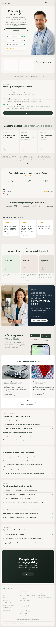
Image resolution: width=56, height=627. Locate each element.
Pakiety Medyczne (24, 606)
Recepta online (23, 598)
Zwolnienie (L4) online (25, 600)
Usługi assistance (7, 607)
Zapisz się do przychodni (39, 320)
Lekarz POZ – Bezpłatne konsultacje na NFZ (28, 602)
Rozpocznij (16, 30)
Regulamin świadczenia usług (44, 597)
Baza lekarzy (23, 615)
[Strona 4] (29, 280)
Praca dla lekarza (6, 600)
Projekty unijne (41, 598)
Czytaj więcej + (9, 394)
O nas (4, 593)
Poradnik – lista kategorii (25, 611)
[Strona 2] (28, 163)
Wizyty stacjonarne (24, 597)
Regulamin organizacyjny (43, 593)
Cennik (21, 608)
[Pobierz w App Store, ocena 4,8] (35, 335)
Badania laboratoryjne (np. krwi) (27, 605)
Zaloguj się (47, 2)
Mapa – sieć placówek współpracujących (7, 609)
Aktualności (5, 598)
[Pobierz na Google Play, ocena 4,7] (46, 336)
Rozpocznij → (28, 113)
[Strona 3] (28, 280)
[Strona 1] (27, 163)
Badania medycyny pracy (8, 605)
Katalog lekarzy (23, 610)
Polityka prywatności (42, 595)
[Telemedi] (5, 3)
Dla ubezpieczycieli (7, 602)
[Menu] (53, 2)
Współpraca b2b (6, 604)
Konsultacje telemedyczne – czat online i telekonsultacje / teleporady (27, 594)
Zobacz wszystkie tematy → (28, 404)
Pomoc (4, 595)
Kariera (4, 597)
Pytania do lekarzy (24, 613)
